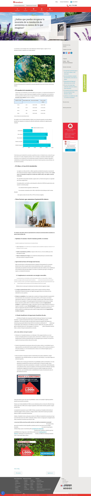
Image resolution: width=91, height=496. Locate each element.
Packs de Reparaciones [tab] (19, 5)
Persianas (25, 487)
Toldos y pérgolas (32, 481)
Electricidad (16, 481)
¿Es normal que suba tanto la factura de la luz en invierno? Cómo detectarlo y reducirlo (71, 92)
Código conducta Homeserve (40, 490)
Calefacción (25, 481)
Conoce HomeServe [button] (64, 1)
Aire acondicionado (26, 484)
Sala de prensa (39, 483)
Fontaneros (25, 483)
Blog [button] (57, 1)
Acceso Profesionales (65, 481)
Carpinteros (31, 480)
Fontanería (16, 480)
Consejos (64, 61)
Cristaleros (31, 484)
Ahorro (68, 61)
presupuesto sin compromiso (37, 428)
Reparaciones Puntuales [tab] (31, 5)
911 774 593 (73, 5)
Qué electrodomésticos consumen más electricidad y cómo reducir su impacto (70, 77)
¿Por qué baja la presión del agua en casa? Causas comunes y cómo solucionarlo (70, 72)
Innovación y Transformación (68, 62)
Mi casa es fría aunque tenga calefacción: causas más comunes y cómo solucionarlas (70, 87)
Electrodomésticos (17, 483)
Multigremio (16, 487)
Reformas (31, 487)
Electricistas (25, 480)
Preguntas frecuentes (39, 484)
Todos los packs (17, 490)
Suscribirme (70, 150)
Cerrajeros (31, 483)
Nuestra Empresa (39, 480)
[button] (34, 446)
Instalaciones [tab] (43, 5)
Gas (15, 484)
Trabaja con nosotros (39, 487)
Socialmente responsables (40, 481)
